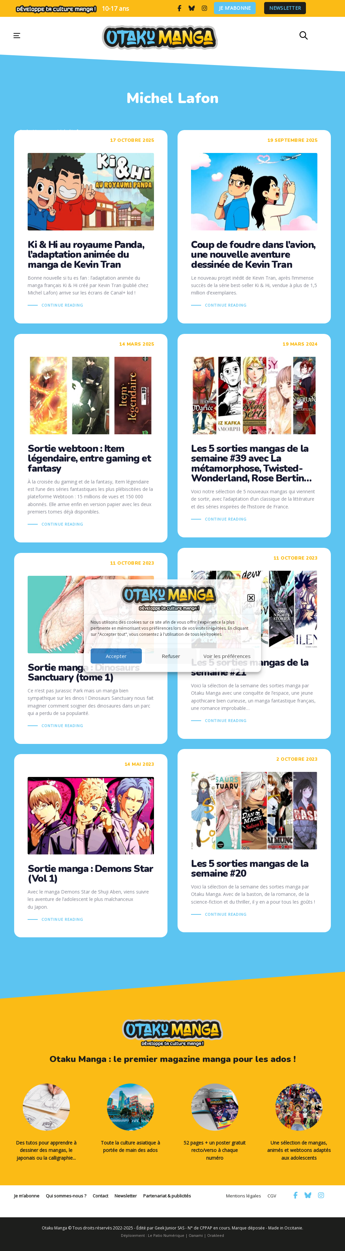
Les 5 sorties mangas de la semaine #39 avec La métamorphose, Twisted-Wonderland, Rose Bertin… (254, 436)
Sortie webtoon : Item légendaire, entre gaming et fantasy (90, 438)
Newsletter (286, 8)
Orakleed (215, 1235)
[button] (251, 597)
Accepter (116, 656)
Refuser (171, 656)
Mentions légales (243, 1196)
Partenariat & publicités (167, 1196)
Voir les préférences (227, 656)
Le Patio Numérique (166, 1235)
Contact (100, 1196)
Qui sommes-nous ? (66, 1196)
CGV (272, 1196)
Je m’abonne (235, 8)
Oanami (196, 1235)
